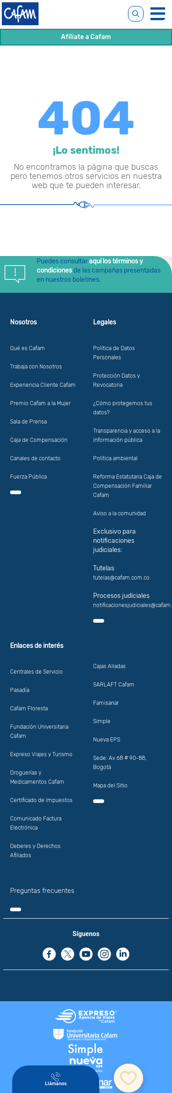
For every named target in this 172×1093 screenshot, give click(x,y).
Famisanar (106, 703)
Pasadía (19, 690)
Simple (102, 721)
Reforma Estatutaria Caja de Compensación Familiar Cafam (127, 486)
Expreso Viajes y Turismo (41, 754)
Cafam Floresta (29, 708)
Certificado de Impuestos (41, 800)
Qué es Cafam (27, 348)
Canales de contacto (35, 458)
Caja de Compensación (38, 440)
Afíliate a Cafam (86, 37)
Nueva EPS (106, 739)
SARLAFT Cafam (113, 684)
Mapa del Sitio (110, 785)
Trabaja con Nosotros (36, 366)
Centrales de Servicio (36, 672)
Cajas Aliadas (109, 666)
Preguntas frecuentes (42, 891)
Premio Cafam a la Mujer (40, 403)
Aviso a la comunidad (119, 513)
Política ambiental (115, 458)
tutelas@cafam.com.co (121, 577)
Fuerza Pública (28, 477)
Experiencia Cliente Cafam (43, 385)
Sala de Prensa (28, 421)
